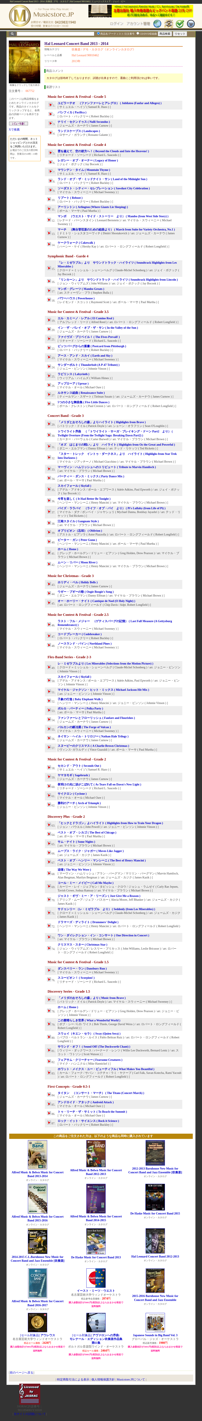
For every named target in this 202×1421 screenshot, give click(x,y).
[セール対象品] (37, 1335)
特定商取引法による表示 (73, 1379)
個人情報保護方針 (103, 1379)
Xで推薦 (14, 129)
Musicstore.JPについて (131, 1379)
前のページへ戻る (21, 1372)
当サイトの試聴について (30, 1414)
